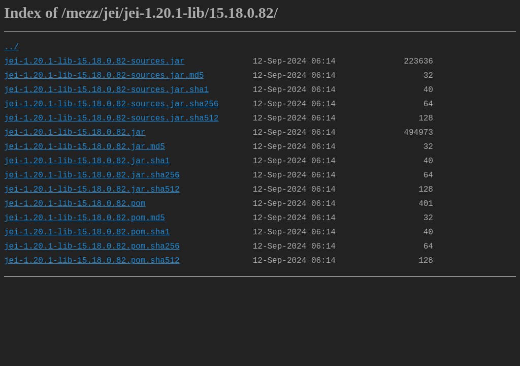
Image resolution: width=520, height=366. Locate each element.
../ (11, 47)
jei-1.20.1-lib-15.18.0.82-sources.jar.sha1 (106, 90)
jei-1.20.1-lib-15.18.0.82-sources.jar (94, 61)
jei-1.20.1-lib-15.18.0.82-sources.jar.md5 (104, 75)
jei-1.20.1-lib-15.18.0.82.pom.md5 (84, 218)
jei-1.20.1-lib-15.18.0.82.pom (74, 203)
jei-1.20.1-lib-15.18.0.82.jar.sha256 (92, 175)
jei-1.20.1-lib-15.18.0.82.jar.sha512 (92, 189)
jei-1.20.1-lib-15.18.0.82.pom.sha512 (92, 260)
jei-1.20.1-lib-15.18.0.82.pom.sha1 (87, 232)
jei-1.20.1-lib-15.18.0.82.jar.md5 (84, 146)
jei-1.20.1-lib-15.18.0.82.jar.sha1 (87, 161)
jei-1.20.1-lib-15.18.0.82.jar (74, 132)
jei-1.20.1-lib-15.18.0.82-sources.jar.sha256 (111, 104)
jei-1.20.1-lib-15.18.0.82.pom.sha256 (92, 246)
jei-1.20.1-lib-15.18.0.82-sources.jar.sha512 (111, 118)
